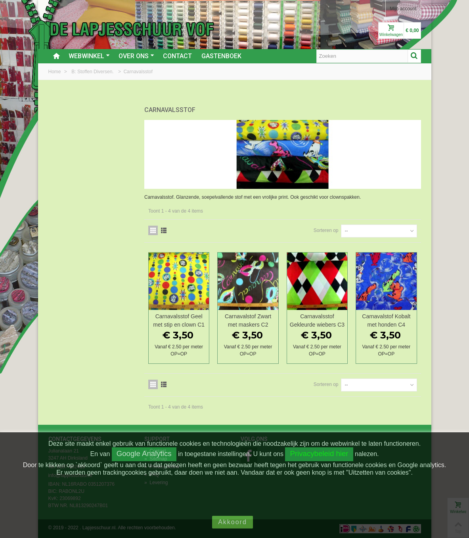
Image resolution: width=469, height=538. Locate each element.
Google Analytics (144, 453)
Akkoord (232, 522)
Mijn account (403, 8)
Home (55, 71)
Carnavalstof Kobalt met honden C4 (386, 320)
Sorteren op (326, 230)
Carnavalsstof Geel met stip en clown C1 (179, 320)
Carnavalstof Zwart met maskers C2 (248, 320)
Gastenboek (221, 56)
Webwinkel (89, 56)
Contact (177, 56)
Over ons (136, 56)
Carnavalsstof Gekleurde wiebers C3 (317, 320)
